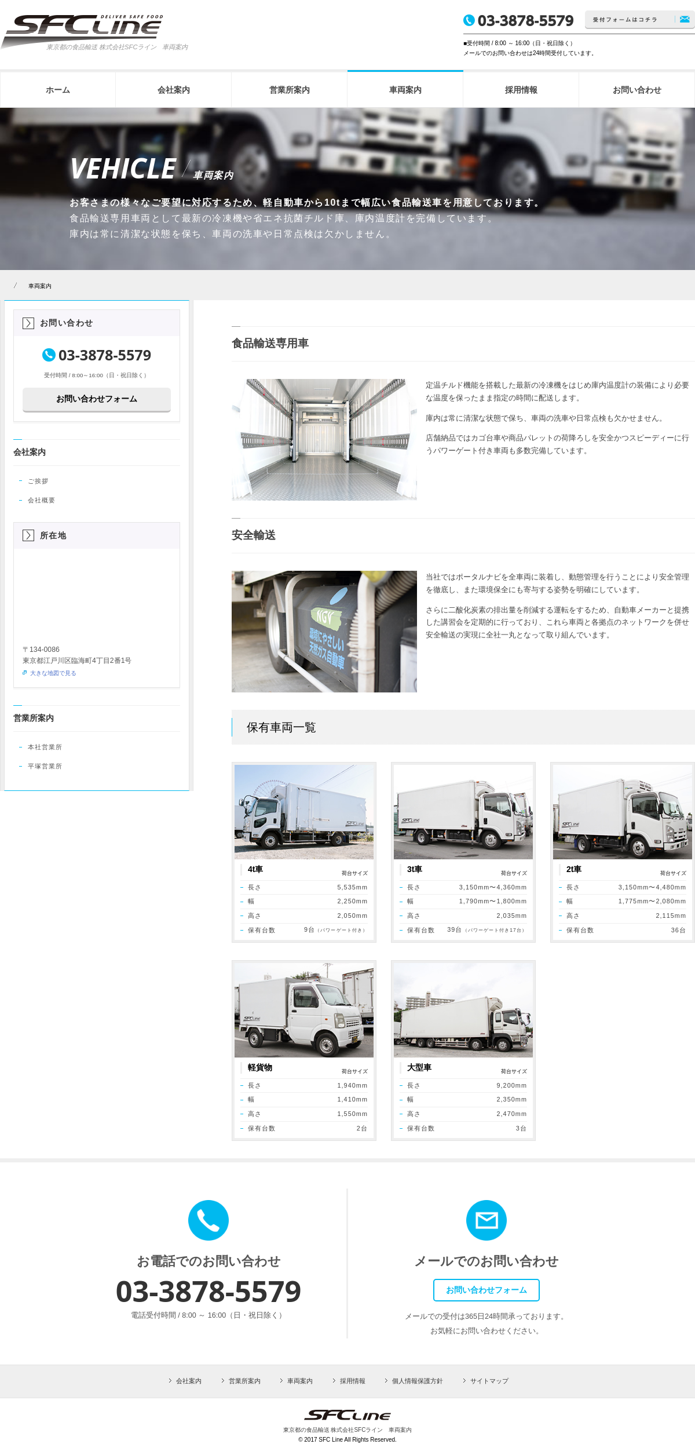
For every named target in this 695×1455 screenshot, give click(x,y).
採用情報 (352, 1380)
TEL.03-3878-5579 (518, 20)
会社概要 (42, 500)
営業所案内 (33, 718)
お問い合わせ (66, 322)
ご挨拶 (38, 480)
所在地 (53, 535)
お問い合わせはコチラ (640, 19)
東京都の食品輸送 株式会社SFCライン (101, 46)
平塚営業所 (45, 766)
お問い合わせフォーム (96, 398)
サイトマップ (489, 1380)
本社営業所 (45, 746)
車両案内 (40, 286)
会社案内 (29, 452)
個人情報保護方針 (417, 1380)
